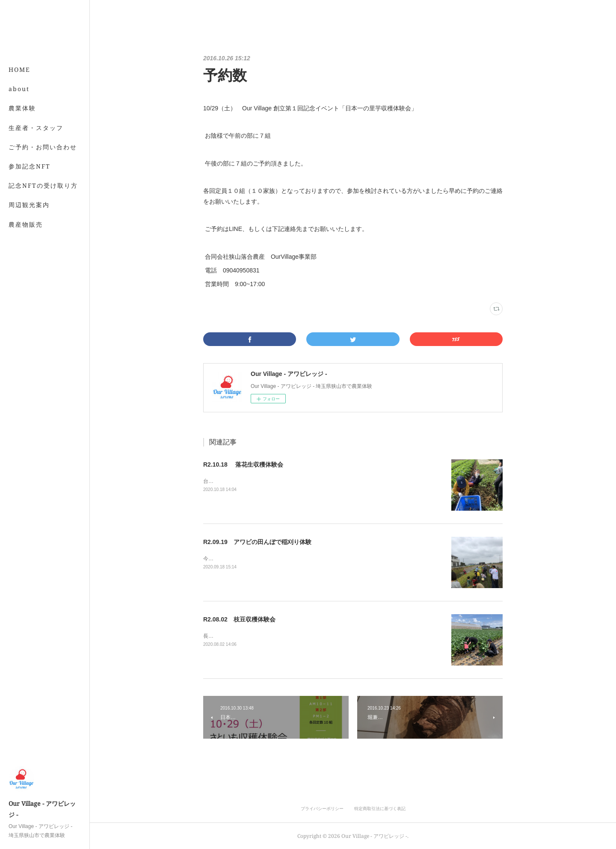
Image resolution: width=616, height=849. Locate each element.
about (19, 89)
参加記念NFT (29, 166)
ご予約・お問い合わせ (43, 147)
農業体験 (22, 108)
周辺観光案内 (29, 205)
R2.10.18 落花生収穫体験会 (243, 464)
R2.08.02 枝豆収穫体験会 (239, 619)
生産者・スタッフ (36, 128)
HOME (19, 69)
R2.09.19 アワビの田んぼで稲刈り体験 (257, 541)
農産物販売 (26, 224)
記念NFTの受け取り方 (43, 185)
